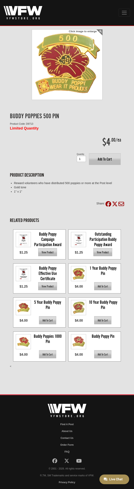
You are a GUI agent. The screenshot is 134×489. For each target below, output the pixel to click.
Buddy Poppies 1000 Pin (48, 339)
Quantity (80, 154)
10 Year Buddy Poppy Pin (103, 305)
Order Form (67, 444)
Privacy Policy (67, 482)
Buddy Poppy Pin (103, 336)
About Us (67, 431)
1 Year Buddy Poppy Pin (103, 271)
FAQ (67, 451)
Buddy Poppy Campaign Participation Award (47, 239)
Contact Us (67, 438)
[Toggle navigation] (124, 13)
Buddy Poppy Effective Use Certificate (48, 273)
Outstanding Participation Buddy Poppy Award (103, 239)
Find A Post (67, 424)
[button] (105, 159)
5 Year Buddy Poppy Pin (48, 305)
